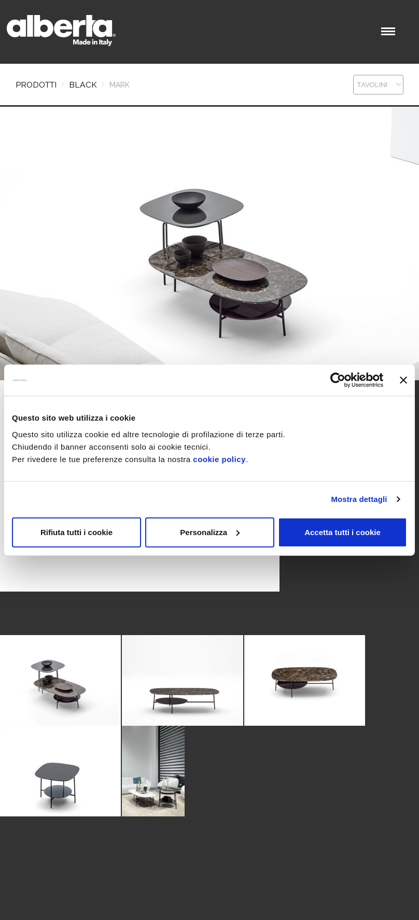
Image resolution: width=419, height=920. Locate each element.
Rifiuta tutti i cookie (76, 531)
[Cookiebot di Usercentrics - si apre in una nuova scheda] (337, 380)
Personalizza (210, 531)
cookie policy (219, 458)
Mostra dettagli (359, 499)
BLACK (83, 85)
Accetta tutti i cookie (342, 531)
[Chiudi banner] (403, 380)
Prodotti (36, 85)
